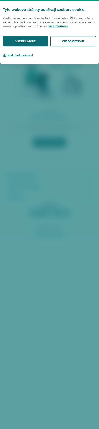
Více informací (58, 26)
